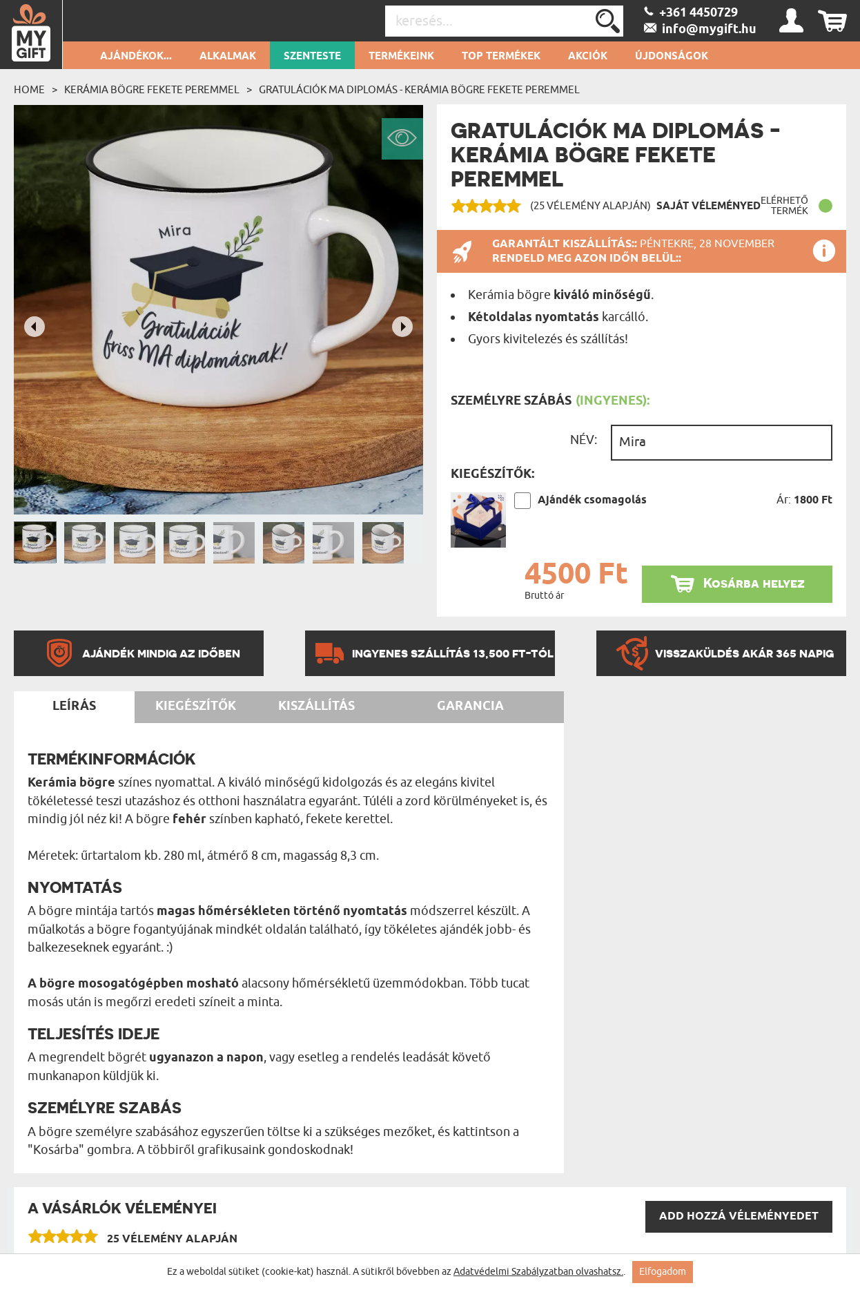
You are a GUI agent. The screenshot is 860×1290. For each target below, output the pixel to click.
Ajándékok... (136, 57)
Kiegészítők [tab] (195, 706)
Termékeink (401, 57)
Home (29, 90)
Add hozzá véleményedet (739, 1216)
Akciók (587, 57)
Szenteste (312, 57)
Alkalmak (227, 57)
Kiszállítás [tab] (316, 706)
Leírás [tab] (74, 706)
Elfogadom (662, 1272)
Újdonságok (671, 57)
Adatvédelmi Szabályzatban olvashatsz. (538, 1272)
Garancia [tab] (470, 706)
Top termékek (501, 57)
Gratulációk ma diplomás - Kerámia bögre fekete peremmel (419, 90)
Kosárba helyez (754, 583)
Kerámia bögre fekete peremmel (152, 90)
